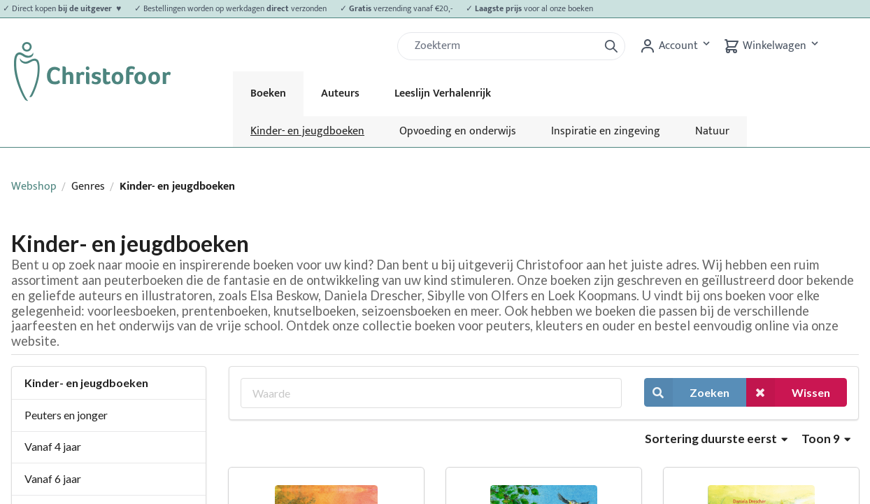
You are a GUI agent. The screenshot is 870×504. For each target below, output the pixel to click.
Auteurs (340, 93)
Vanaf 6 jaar (52, 478)
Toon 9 (825, 438)
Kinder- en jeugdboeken (307, 131)
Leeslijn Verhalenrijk (442, 93)
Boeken (268, 93)
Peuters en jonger (66, 414)
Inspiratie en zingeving (605, 131)
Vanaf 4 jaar (52, 446)
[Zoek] (503, 46)
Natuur (712, 131)
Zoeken (686, 392)
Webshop (34, 186)
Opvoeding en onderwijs (457, 131)
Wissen (788, 392)
